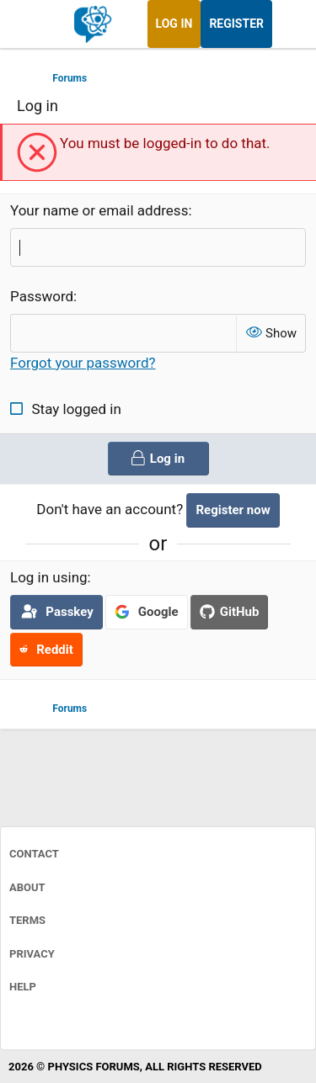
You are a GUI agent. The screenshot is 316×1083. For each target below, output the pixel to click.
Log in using (49, 577)
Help (22, 986)
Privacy (32, 954)
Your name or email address (99, 210)
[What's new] (288, 24)
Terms (27, 920)
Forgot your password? (83, 362)
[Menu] (31, 24)
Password (41, 296)
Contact (34, 853)
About (27, 887)
